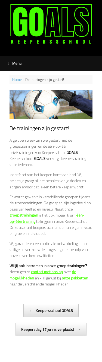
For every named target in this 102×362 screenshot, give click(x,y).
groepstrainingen (24, 215)
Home (17, 79)
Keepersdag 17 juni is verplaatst (51, 329)
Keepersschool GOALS (51, 310)
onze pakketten (75, 278)
